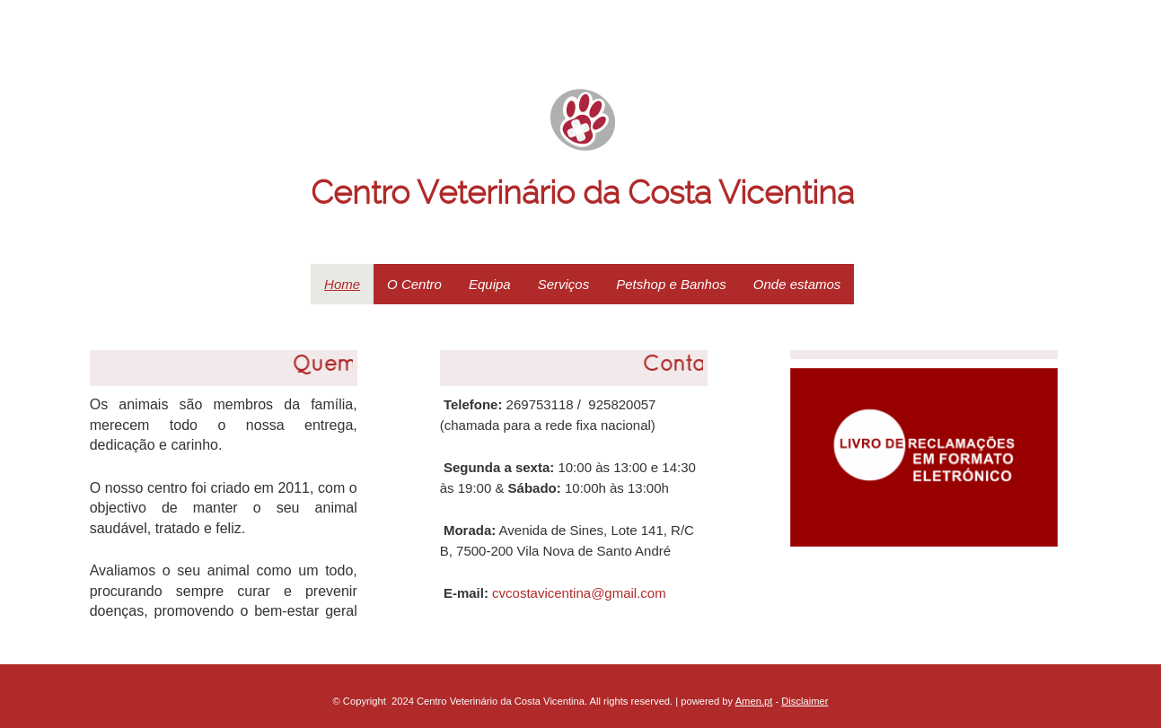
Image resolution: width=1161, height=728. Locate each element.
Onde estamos (797, 284)
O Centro (414, 284)
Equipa (490, 284)
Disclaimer (804, 701)
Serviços (564, 284)
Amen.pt (754, 701)
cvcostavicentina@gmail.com (579, 593)
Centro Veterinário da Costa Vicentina (582, 193)
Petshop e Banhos (671, 284)
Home (342, 284)
